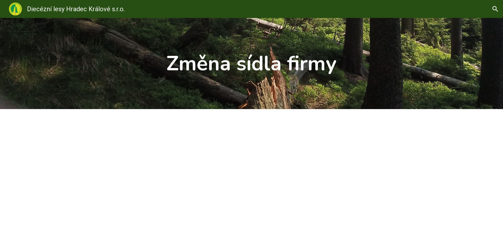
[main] (251, 63)
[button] (495, 9)
